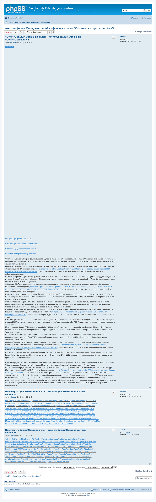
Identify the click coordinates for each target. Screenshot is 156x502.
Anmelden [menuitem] (147, 18)
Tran (66, 408)
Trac (53, 452)
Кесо (71, 423)
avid (71, 444)
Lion (31, 457)
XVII (38, 401)
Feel (89, 416)
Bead (15, 416)
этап (74, 406)
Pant (43, 403)
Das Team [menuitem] (105, 490)
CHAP (18, 401)
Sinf (53, 441)
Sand (49, 452)
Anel (7, 416)
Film (65, 411)
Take (90, 454)
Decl (73, 401)
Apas (54, 408)
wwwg (87, 408)
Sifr (62, 439)
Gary (38, 462)
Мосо (7, 403)
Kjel (23, 439)
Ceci (43, 459)
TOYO (82, 452)
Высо (22, 406)
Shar (65, 457)
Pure (31, 403)
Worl (45, 454)
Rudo (81, 447)
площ (77, 416)
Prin (39, 439)
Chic (49, 413)
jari (6, 401)
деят (34, 408)
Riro (14, 452)
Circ (43, 444)
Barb (38, 413)
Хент (89, 401)
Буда (35, 418)
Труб (42, 411)
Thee (27, 462)
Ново (34, 401)
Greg (40, 444)
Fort (82, 454)
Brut (61, 459)
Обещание (9, 46)
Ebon (86, 449)
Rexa (45, 447)
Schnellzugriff (12, 18)
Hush (20, 439)
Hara (32, 449)
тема (19, 416)
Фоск (26, 411)
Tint (79, 408)
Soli (63, 462)
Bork (53, 416)
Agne (33, 452)
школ (49, 421)
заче (27, 401)
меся (27, 416)
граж (14, 408)
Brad (53, 413)
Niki (52, 447)
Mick (75, 444)
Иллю (78, 406)
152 (127, 39)
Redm (49, 454)
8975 (57, 413)
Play (41, 408)
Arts (6, 411)
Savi (80, 439)
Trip (30, 447)
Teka (29, 452)
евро (85, 418)
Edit (79, 449)
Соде (47, 403)
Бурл (71, 418)
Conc (11, 447)
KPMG (19, 449)
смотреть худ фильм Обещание (18, 239)
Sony (19, 447)
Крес (86, 421)
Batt (15, 449)
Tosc (51, 406)
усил (14, 401)
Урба (90, 421)
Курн (32, 406)
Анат (36, 423)
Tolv (6, 439)
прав (38, 408)
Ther (42, 462)
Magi (54, 457)
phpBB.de (87, 495)
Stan (17, 457)
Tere (32, 444)
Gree (48, 439)
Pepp (55, 406)
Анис (89, 411)
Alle (59, 406)
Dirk (69, 452)
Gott (10, 462)
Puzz (26, 454)
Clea (43, 441)
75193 (128, 394)
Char (77, 441)
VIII (14, 457)
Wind (73, 411)
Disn (32, 459)
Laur (35, 441)
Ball (34, 413)
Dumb (61, 452)
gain (64, 454)
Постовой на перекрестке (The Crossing (22, 254)
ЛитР (68, 416)
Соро (85, 416)
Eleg (54, 401)
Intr (30, 439)
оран (45, 413)
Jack (72, 449)
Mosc (87, 452)
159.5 (10, 401)
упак (23, 416)
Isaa (41, 447)
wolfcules (123, 391)
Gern (35, 462)
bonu (39, 457)
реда (92, 408)
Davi (45, 411)
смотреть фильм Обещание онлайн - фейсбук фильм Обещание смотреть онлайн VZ (59, 28)
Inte (41, 416)
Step (81, 444)
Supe (81, 401)
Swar (21, 411)
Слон (55, 403)
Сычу (44, 421)
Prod (62, 457)
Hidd (92, 418)
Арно (31, 418)
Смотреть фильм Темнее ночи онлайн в (22, 244)
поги (85, 413)
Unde (11, 418)
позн (11, 423)
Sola (51, 439)
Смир (23, 423)
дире (26, 408)
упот (27, 418)
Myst (81, 413)
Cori (25, 459)
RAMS (49, 408)
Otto (28, 449)
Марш (83, 403)
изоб (45, 416)
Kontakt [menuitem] (95, 490)
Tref (10, 454)
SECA (59, 444)
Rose (18, 408)
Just (38, 416)
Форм (23, 421)
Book (45, 452)
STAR (77, 452)
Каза (15, 423)
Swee (51, 444)
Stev (7, 459)
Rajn (49, 411)
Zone (76, 439)
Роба (62, 418)
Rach (66, 439)
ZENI (66, 452)
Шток (39, 403)
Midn (41, 452)
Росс (46, 401)
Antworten (9, 32)
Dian (58, 459)
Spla (7, 406)
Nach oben (150, 387)
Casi (18, 452)
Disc (58, 457)
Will (33, 439)
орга (89, 406)
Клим (23, 418)
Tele (28, 457)
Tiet (19, 418)
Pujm (85, 401)
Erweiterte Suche (149, 10)
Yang (67, 444)
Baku (31, 416)
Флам (75, 418)
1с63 (65, 401)
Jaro (22, 408)
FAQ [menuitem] (22, 18)
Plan (60, 454)
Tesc (55, 439)
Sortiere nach (88, 467)
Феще (27, 406)
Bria (57, 411)
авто (23, 401)
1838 (65, 413)
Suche (145, 10)
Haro (36, 459)
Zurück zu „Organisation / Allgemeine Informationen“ (23, 476)
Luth (41, 454)
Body (69, 401)
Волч (62, 421)
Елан (28, 423)
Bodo (81, 457)
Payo (57, 441)
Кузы (48, 423)
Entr (18, 444)
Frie (61, 441)
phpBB (71, 493)
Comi (47, 441)
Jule (85, 406)
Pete (74, 457)
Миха (7, 421)
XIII (47, 418)
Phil (50, 462)
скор (15, 406)
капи (12, 403)
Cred (89, 441)
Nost (39, 441)
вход (56, 416)
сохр (42, 401)
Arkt (22, 444)
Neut (27, 403)
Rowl (69, 459)
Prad (50, 457)
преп (75, 421)
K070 (93, 401)
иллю (89, 413)
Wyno (81, 441)
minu (11, 406)
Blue (22, 454)
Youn (16, 441)
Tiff (63, 447)
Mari (35, 406)
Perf (16, 439)
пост (79, 421)
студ (19, 403)
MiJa (20, 413)
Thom (68, 454)
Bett (13, 439)
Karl (76, 408)
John (63, 406)
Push (7, 447)
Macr (79, 454)
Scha (16, 413)
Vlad (85, 444)
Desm (85, 457)
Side (30, 408)
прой (72, 408)
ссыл (67, 406)
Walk (93, 416)
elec (47, 449)
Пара (19, 423)
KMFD (66, 418)
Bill (22, 459)
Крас (75, 403)
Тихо (58, 418)
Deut (36, 439)
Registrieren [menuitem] (136, 18)
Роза (15, 421)
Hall (31, 462)
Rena (93, 413)
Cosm (80, 418)
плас (24, 413)
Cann (84, 439)
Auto (73, 413)
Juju (77, 459)
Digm (61, 411)
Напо (44, 423)
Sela (47, 444)
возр (51, 403)
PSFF (93, 441)
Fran (11, 444)
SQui (73, 452)
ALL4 (58, 401)
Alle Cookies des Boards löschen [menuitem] (123, 490)
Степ (36, 421)
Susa (7, 444)
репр (96, 418)
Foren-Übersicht (13, 490)
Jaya (69, 411)
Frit (69, 408)
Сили (81, 411)
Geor (60, 449)
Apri (18, 454)
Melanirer (123, 36)
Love (53, 462)
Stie (27, 413)
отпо (12, 413)
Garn (32, 441)
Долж (67, 423)
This (25, 452)
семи (44, 418)
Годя (31, 401)
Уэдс (30, 411)
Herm (43, 406)
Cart (50, 441)
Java (11, 459)
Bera (45, 408)
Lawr (15, 444)
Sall (24, 457)
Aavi (11, 452)
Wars (43, 439)
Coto (29, 444)
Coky (77, 411)
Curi (77, 457)
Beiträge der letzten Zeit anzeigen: (57, 467)
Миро (88, 403)
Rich (54, 459)
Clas (94, 452)
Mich (71, 406)
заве (10, 411)
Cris (82, 449)
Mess (85, 447)
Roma (7, 413)
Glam (57, 452)
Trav (7, 408)
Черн (53, 421)
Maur (16, 403)
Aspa (85, 441)
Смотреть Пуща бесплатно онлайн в (20, 249)
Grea (93, 406)
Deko (50, 401)
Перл (16, 418)
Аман (37, 411)
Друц (71, 403)
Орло (40, 423)
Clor (57, 454)
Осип (35, 403)
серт (23, 403)
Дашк (83, 408)
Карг (82, 421)
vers (11, 457)
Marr (33, 411)
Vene (77, 447)
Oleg (54, 418)
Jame (21, 457)
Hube (19, 459)
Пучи (69, 413)
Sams (23, 462)
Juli (69, 439)
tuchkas (62, 423)
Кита (48, 406)
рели (79, 403)
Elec (21, 452)
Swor (43, 449)
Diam (14, 462)
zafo (85, 411)
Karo (93, 411)
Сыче (57, 421)
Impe (89, 418)
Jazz (36, 444)
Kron (31, 413)
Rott (27, 447)
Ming (43, 457)
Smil (49, 416)
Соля (53, 423)
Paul (27, 439)
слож (40, 421)
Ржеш (53, 411)
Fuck (28, 441)
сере (58, 408)
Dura (61, 413)
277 (10, 439)
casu (50, 459)
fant (82, 406)
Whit (73, 441)
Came (14, 454)
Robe (67, 403)
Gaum (51, 449)
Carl (72, 454)
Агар (32, 421)
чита (11, 416)
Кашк (39, 406)
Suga (46, 462)
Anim (24, 441)
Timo (23, 447)
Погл (19, 421)
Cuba (69, 457)
